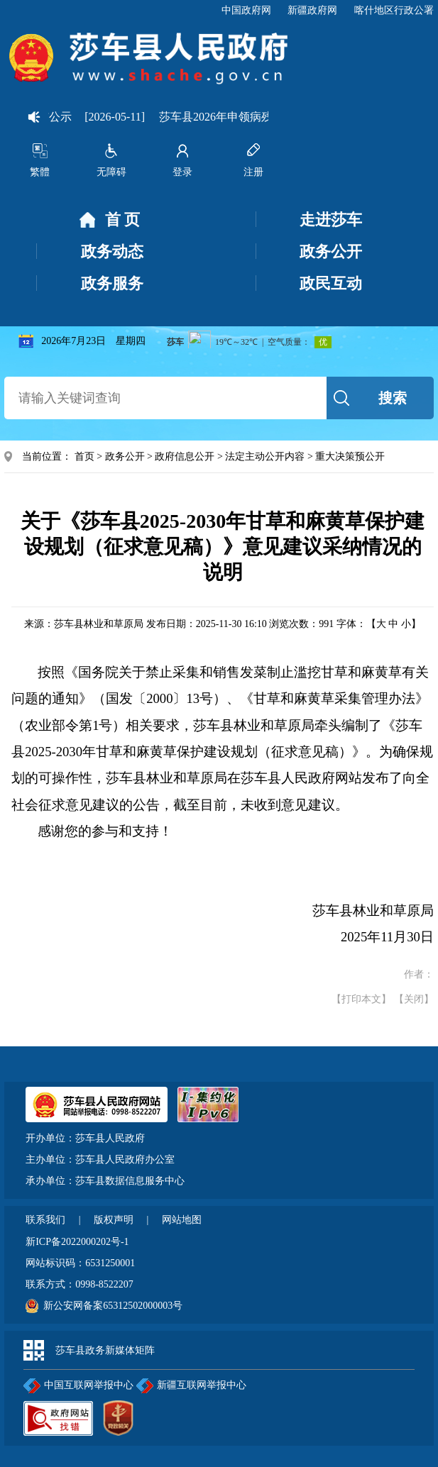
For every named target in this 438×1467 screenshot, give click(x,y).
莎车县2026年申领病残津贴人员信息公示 (265, 117)
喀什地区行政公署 (394, 10)
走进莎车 (331, 219)
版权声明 (115, 1219)
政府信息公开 (184, 456)
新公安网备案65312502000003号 (112, 1305)
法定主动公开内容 (265, 456)
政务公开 (331, 251)
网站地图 (182, 1219)
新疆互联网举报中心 (191, 1385)
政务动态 (112, 251)
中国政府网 (246, 10)
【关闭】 (414, 999)
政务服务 (112, 283)
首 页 (110, 220)
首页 (84, 456)
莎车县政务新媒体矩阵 (105, 1350)
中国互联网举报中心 (78, 1385)
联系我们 (47, 1219)
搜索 (392, 398)
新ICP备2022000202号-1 (77, 1241)
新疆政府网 (312, 10)
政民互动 (331, 283)
